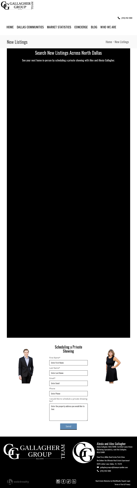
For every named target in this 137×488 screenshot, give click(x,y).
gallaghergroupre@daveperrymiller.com (114, 467)
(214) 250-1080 (105, 470)
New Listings (122, 42)
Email (52, 378)
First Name (54, 357)
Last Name (54, 368)
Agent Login (126, 480)
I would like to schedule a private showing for (68, 399)
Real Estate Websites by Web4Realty (108, 480)
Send (68, 426)
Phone (52, 388)
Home (109, 42)
